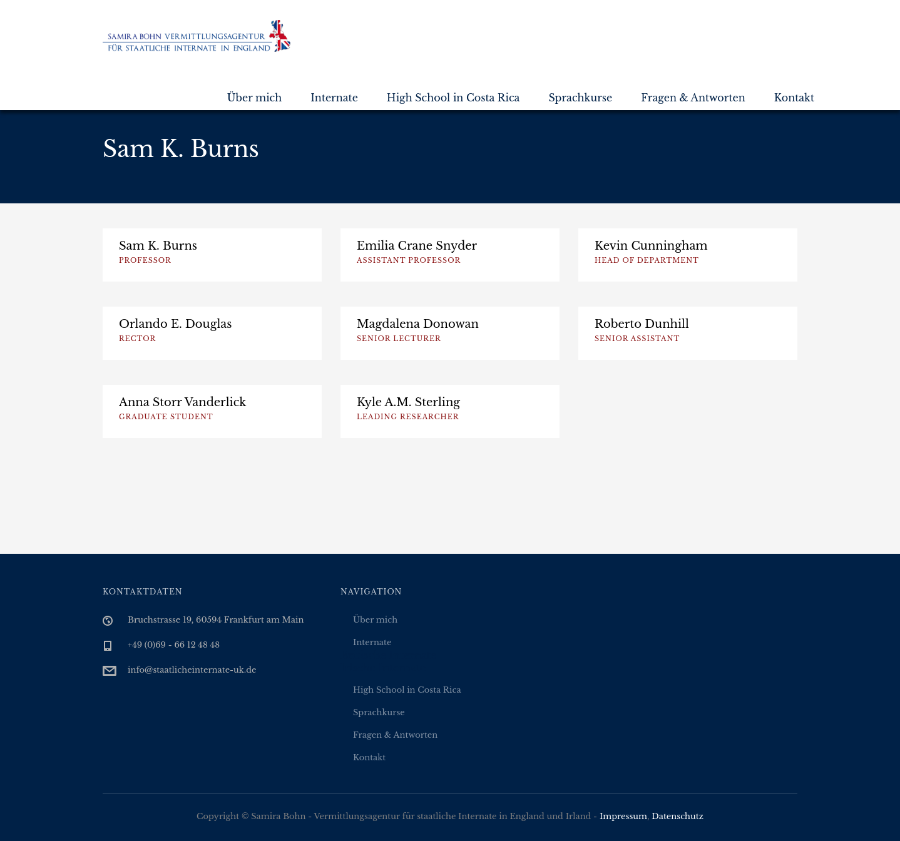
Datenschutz (677, 816)
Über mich (254, 97)
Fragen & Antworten (693, 97)
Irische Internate (383, 667)
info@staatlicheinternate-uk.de (192, 670)
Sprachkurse (580, 97)
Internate (334, 97)
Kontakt (794, 97)
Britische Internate (388, 655)
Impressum (623, 816)
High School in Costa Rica (453, 97)
